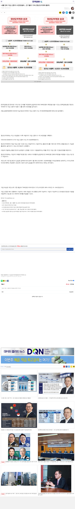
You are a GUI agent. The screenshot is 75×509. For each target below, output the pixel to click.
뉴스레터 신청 (70, 249)
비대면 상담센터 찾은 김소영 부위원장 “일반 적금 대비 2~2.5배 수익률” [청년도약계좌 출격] (22, 211)
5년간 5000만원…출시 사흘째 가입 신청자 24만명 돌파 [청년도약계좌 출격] (18, 203)
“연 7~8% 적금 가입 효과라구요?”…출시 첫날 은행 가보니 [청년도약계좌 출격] (19, 209)
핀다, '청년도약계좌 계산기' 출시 (9, 205)
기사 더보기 (8, 320)
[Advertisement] (37, 93)
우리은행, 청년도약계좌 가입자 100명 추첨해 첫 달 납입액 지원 (16, 207)
